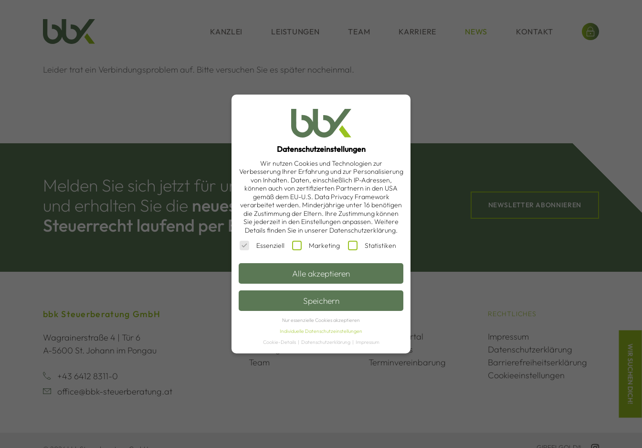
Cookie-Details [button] (280, 342)
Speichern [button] (321, 300)
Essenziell (262, 245)
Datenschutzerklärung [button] (326, 342)
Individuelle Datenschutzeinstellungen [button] (321, 331)
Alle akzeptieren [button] (321, 273)
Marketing (316, 245)
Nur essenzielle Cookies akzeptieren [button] (321, 320)
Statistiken (372, 245)
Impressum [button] (367, 342)
